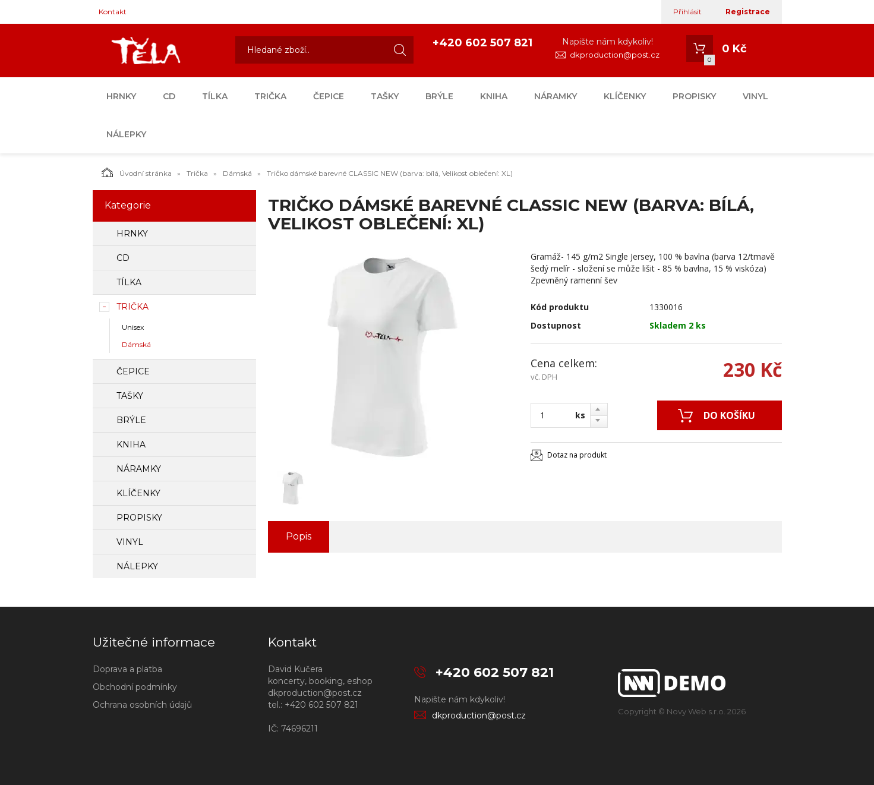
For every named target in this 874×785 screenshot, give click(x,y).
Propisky (694, 96)
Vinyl (755, 96)
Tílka (215, 96)
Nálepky (126, 134)
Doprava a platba (127, 669)
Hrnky (121, 96)
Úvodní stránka (137, 172)
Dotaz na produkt (577, 455)
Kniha (493, 96)
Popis (298, 536)
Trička (270, 96)
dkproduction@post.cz (615, 54)
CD (169, 96)
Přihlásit (687, 11)
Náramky (555, 96)
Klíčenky (625, 96)
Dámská (237, 173)
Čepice (328, 96)
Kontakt (113, 11)
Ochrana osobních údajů (142, 704)
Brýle (439, 96)
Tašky (385, 96)
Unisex (133, 327)
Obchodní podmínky (135, 687)
